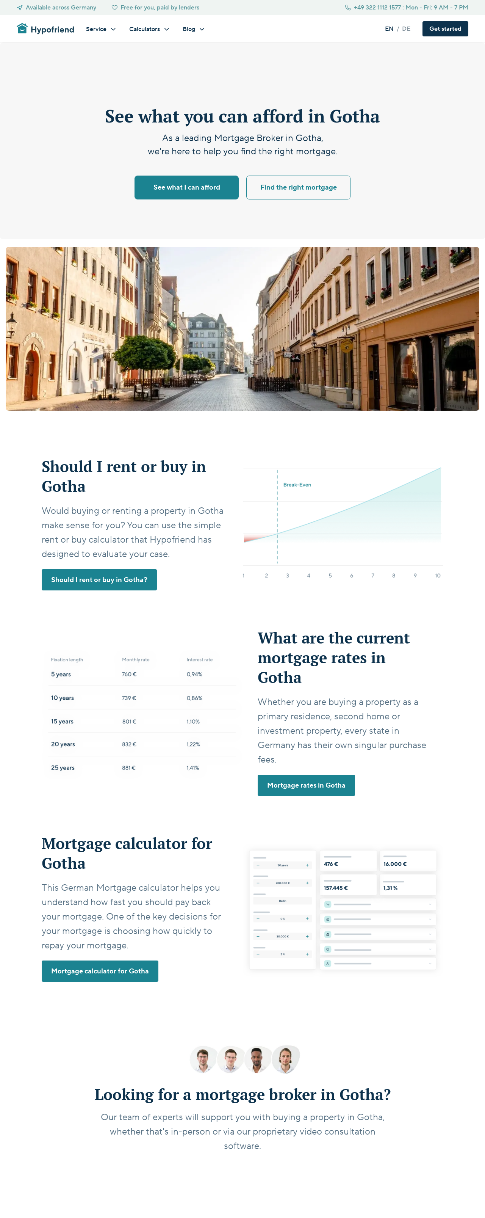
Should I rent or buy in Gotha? (99, 580)
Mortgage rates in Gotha (306, 785)
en (389, 29)
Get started (243, 1168)
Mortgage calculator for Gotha (100, 971)
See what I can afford (186, 187)
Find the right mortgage (298, 187)
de (406, 29)
